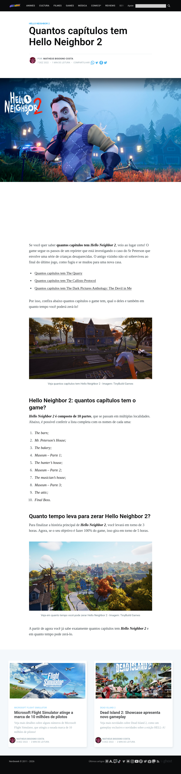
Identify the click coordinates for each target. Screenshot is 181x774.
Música (82, 5)
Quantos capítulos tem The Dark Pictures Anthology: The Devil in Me (84, 288)
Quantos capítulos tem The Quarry (59, 273)
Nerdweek (14, 761)
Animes (30, 5)
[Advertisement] (90, 215)
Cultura (44, 5)
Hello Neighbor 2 (39, 23)
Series (123, 5)
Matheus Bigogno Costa (58, 58)
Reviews (110, 5)
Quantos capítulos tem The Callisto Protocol (66, 280)
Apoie (130, 5)
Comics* (96, 5)
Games (70, 5)
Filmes (57, 5)
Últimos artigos (96, 761)
